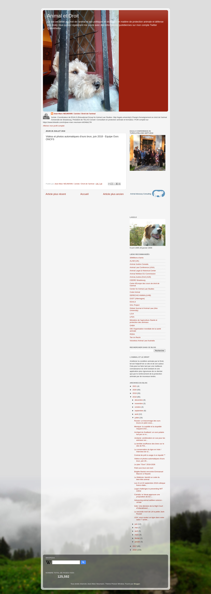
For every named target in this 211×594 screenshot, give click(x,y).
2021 (135, 386)
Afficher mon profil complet (53, 126)
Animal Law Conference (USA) (142, 267)
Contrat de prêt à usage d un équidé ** (149, 455)
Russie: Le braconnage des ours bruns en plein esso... (147, 422)
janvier (138, 542)
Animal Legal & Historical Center (143, 271)
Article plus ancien (113, 194)
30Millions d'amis (136, 258)
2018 (135, 397)
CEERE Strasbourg (137, 280)
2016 (135, 550)
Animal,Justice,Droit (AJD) (140, 277)
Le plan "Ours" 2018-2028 (144, 464)
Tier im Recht (135, 337)
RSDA (132, 334)
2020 (135, 390)
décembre (139, 400)
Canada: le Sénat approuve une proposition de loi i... (147, 496)
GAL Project (134, 305)
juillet (137, 418)
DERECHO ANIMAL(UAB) (140, 295)
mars (137, 535)
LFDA (132, 317)
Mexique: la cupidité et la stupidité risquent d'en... (148, 428)
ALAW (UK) (134, 261)
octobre (138, 407)
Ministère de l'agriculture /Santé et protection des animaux (143, 321)
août (137, 414)
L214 (132, 314)
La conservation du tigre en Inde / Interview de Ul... (147, 450)
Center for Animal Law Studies (142, 289)
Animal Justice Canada (139, 264)
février (137, 538)
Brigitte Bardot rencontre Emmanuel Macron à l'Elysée (148, 473)
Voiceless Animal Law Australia (142, 341)
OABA (132, 326)
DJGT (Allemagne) (137, 299)
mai (136, 528)
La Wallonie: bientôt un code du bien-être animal (147, 478)
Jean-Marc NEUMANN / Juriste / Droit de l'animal (75, 114)
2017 (135, 546)
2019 (135, 393)
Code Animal (135, 292)
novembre (139, 403)
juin (136, 524)
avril (137, 531)
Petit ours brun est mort (143, 468)
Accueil (84, 194)
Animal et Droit (63, 16)
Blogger (137, 584)
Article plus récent (56, 194)
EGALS (133, 302)
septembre (139, 411)
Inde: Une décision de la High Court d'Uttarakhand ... (148, 507)
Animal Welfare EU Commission (143, 274)
